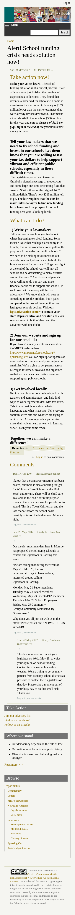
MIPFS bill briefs (19, 828)
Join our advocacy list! (17, 715)
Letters (11, 795)
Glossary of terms (19, 838)
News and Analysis (18, 805)
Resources (13, 820)
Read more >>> (13, 764)
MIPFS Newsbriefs (18, 800)
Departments (12, 785)
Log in (67, 2)
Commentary (15, 790)
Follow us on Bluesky (17, 724)
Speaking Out (15, 843)
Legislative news (19, 810)
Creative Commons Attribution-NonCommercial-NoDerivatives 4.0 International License (34, 878)
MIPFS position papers (22, 824)
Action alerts (40, 448)
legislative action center (25, 311)
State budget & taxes (19, 848)
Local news (16, 814)
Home (10, 40)
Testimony (16, 833)
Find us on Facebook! (17, 720)
